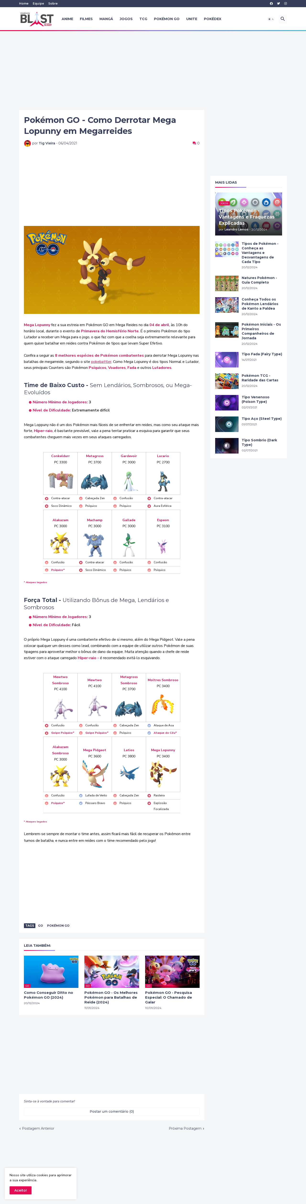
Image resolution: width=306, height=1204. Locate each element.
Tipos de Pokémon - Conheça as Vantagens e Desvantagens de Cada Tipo (260, 252)
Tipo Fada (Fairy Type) (262, 354)
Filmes (86, 19)
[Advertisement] (153, 70)
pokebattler (101, 361)
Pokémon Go (58, 925)
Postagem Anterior (38, 1128)
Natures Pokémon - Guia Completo (259, 280)
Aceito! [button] (20, 1190)
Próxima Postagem (185, 1128)
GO (40, 925)
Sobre (53, 3)
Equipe (38, 3)
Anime (67, 19)
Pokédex (212, 19)
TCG (143, 19)
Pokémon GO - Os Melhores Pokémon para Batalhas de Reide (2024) (111, 997)
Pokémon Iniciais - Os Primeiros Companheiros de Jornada (261, 331)
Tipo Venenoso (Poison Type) (255, 399)
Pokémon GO (167, 19)
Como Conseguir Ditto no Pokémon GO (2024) (48, 995)
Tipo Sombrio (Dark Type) (259, 442)
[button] (271, 19)
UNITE (191, 19)
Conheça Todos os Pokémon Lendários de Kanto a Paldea (260, 304)
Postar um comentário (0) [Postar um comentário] (112, 1111)
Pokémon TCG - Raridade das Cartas (260, 377)
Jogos (126, 19)
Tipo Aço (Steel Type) (262, 418)
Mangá (106, 19)
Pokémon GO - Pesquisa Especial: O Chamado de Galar (168, 997)
